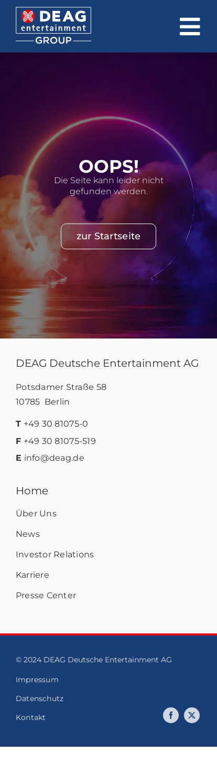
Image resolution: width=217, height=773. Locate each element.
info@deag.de (54, 458)
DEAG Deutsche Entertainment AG (107, 363)
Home (32, 490)
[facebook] (171, 715)
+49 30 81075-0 (56, 424)
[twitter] (192, 715)
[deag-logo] (53, 11)
